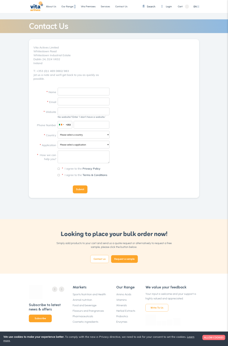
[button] (196, 6)
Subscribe (40, 318)
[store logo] (36, 6)
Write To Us (156, 307)
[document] (114, 339)
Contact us (100, 258)
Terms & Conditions (95, 175)
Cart (180, 6)
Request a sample (124, 258)
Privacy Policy (91, 168)
